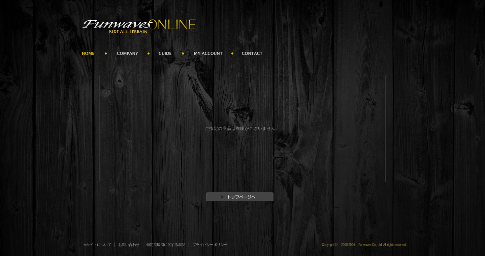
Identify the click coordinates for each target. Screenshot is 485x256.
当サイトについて (97, 245)
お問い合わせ (128, 245)
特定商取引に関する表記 (166, 245)
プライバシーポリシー (210, 245)
